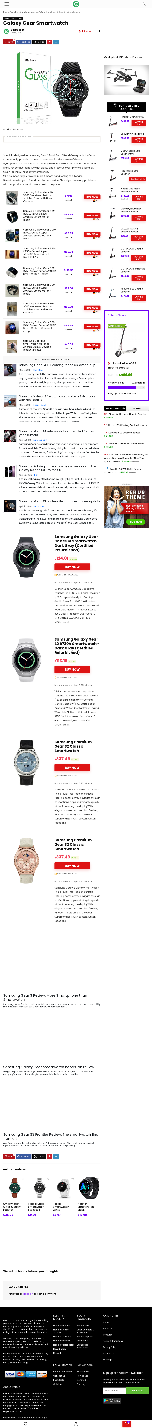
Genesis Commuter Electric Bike (126, 443)
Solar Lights (82, 1340)
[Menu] (6, 4)
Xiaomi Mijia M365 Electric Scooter (130, 190)
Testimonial (83, 1371)
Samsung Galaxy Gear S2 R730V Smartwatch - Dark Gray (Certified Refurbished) (76, 646)
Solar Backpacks (85, 1336)
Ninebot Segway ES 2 (132, 116)
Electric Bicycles (61, 1340)
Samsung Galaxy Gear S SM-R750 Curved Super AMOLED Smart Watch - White (39, 271)
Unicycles (58, 1353)
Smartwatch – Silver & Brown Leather (12, 1207)
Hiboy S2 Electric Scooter (129, 172)
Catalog (57, 1384)
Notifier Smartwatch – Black (87, 1199)
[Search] (144, 4)
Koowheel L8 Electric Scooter (132, 290)
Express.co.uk (39, 405)
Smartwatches (27, 12)
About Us (107, 1328)
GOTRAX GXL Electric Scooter (132, 250)
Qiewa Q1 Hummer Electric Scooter (131, 210)
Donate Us (82, 1379)
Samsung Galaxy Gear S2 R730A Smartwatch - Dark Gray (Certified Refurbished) (76, 543)
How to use (82, 1375)
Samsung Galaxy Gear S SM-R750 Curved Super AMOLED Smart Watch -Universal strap (39, 327)
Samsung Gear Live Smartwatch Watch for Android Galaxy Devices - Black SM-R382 (38, 345)
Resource (108, 1334)
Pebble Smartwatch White (61, 1199)
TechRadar (38, 506)
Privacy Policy (109, 1347)
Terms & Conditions (113, 1341)
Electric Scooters (62, 1336)
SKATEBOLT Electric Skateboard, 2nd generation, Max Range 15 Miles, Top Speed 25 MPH (126, 458)
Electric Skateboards (63, 1344)
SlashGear (38, 370)
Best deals (58, 1379)
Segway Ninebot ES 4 (132, 133)
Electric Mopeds (61, 1325)
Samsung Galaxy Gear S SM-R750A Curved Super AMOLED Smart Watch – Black (39, 289)
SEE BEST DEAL (138, 178)
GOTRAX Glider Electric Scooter (133, 270)
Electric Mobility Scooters (61, 1331)
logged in (28, 1293)
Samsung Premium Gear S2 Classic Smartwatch (73, 746)
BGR (36, 474)
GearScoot (17, 30)
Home (6, 12)
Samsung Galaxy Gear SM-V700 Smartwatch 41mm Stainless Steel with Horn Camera (38, 197)
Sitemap (107, 1359)
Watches (14, 12)
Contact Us (59, 1375)
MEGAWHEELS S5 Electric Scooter (129, 230)
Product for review (62, 1371)
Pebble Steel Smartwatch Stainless (36, 1207)
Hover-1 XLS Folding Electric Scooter (127, 425)
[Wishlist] (25, 1424)
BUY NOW (92, 196)
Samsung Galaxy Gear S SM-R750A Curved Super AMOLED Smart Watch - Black (39, 215)
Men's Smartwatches (45, 12)
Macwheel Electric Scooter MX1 (130, 152)
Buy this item (139, 123)
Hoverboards (59, 1349)
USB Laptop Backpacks (82, 1346)
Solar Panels (83, 1325)
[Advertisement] (51, 1244)
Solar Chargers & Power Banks (85, 1331)
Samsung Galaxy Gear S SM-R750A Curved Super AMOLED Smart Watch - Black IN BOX (39, 253)
